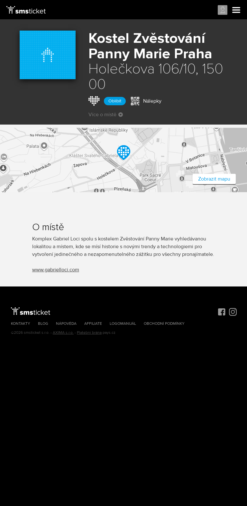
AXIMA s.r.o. (63, 332)
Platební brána (89, 332)
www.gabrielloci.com (55, 270)
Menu (236, 10)
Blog (43, 323)
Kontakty (20, 323)
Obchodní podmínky (164, 323)
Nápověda (66, 323)
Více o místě (105, 114)
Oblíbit (114, 101)
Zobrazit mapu (214, 179)
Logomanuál (123, 323)
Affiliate (93, 323)
